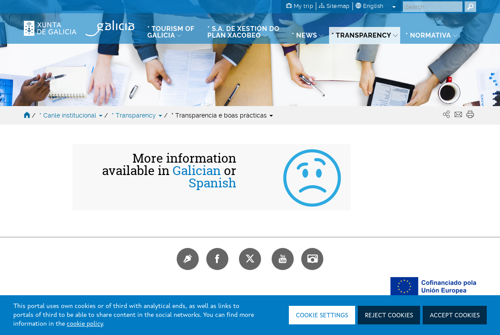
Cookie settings (322, 315)
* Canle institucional (71, 115)
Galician (197, 170)
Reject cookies (389, 315)
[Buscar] (432, 6)
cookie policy (85, 324)
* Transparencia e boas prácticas (222, 115)
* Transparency (138, 115)
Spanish (212, 183)
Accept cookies (455, 315)
